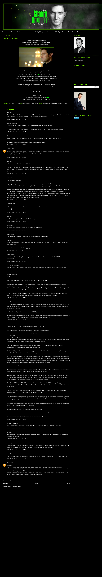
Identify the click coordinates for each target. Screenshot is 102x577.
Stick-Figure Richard (60, 32)
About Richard (10, 32)
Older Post (67, 483)
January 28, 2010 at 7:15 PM (16, 477)
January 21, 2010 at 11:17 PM (16, 270)
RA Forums (26, 32)
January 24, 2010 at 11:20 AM (16, 320)
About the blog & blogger (38, 32)
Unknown (9, 148)
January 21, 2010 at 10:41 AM (16, 157)
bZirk (8, 112)
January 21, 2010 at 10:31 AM (16, 131)
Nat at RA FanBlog (11, 265)
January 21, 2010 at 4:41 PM (16, 250)
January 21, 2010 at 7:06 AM (16, 119)
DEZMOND (10, 254)
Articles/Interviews (49, 103)
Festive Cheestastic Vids (73, 32)
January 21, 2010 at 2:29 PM (16, 230)
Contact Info (50, 32)
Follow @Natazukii (78, 60)
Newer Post (5, 483)
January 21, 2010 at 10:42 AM (16, 173)
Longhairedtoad (10, 123)
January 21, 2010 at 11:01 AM (16, 199)
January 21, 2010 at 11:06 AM (16, 221)
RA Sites (19, 32)
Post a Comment (7, 480)
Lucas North (59, 103)
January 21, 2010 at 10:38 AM (16, 144)
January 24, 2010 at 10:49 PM (16, 428)
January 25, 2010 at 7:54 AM (16, 439)
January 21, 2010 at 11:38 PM (16, 297)
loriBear (9, 234)
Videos (66, 103)
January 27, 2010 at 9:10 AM (16, 458)
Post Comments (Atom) (15, 486)
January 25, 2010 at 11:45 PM (16, 449)
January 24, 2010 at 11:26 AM (16, 419)
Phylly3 (8, 462)
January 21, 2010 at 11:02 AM (16, 212)
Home (3, 32)
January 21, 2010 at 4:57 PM (16, 261)
